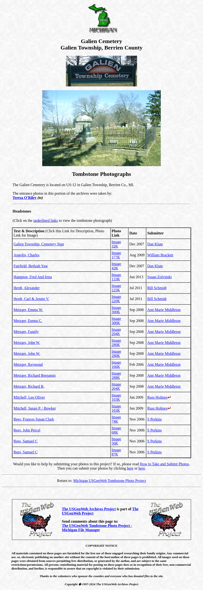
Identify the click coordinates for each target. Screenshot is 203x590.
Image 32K (116, 244)
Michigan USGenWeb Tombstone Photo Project (109, 481)
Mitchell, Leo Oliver (29, 397)
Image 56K (116, 441)
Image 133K (116, 277)
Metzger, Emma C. (28, 321)
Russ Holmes (159, 397)
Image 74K (116, 419)
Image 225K (116, 288)
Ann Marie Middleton (163, 310)
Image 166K (116, 364)
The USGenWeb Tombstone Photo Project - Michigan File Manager (97, 528)
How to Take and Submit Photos (164, 464)
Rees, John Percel (27, 430)
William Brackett (160, 255)
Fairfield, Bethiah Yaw (31, 266)
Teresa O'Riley (25, 198)
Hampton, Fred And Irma (33, 277)
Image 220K (116, 299)
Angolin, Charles (26, 255)
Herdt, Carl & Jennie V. (31, 299)
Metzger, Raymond (28, 364)
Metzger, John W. (27, 343)
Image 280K (116, 342)
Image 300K (116, 310)
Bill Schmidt (156, 288)
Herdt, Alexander (27, 288)
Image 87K (116, 452)
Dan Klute (155, 244)
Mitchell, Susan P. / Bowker (35, 408)
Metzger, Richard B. (29, 386)
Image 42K (116, 266)
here (130, 468)
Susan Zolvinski (159, 277)
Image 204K (116, 331)
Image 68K (116, 430)
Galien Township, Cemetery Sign (39, 244)
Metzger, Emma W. (28, 310)
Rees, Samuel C (26, 441)
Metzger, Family (26, 332)
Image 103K (116, 397)
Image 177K (116, 255)
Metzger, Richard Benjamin (35, 375)
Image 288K (116, 375)
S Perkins (154, 419)
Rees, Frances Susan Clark (34, 419)
